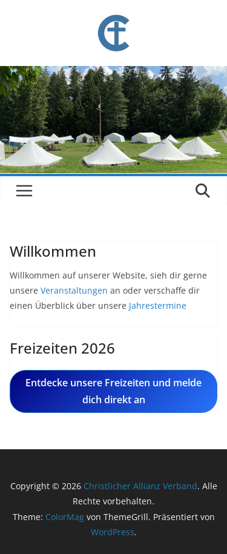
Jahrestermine (156, 305)
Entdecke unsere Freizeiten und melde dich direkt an (113, 391)
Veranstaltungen (74, 290)
